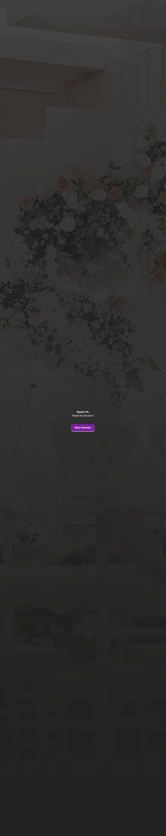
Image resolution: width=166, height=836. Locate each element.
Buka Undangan (83, 427)
